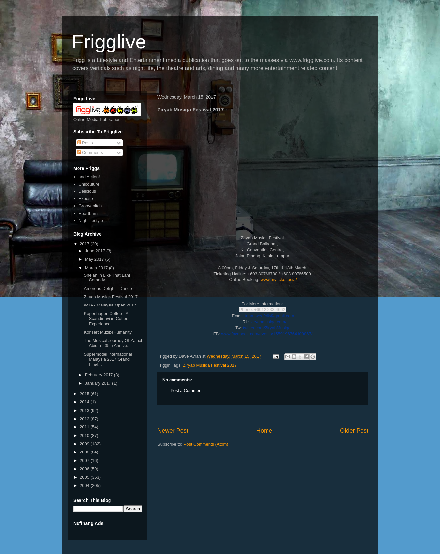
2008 (85, 452)
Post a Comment (187, 390)
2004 (85, 485)
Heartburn (88, 213)
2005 (85, 477)
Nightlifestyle (91, 220)
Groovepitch (90, 205)
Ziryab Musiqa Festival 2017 (210, 365)
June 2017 (95, 250)
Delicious (87, 191)
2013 (85, 410)
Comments (90, 152)
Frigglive (109, 42)
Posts (85, 142)
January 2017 (98, 383)
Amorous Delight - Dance (108, 288)
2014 (85, 401)
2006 (85, 468)
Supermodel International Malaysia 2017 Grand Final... (108, 359)
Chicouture (89, 184)
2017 (85, 243)
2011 (85, 426)
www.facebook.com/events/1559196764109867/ (267, 333)
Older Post (354, 430)
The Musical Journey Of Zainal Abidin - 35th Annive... (113, 343)
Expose (86, 198)
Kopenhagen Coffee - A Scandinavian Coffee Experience (106, 318)
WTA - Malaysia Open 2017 (110, 305)
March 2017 (97, 267)
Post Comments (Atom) (206, 444)
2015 (85, 393)
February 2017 (99, 374)
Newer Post (172, 430)
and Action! (89, 176)
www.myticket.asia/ (279, 279)
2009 (85, 443)
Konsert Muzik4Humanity (108, 332)
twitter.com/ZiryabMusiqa (267, 327)
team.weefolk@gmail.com (269, 315)
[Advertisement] (263, 415)
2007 (85, 460)
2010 (85, 435)
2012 (85, 418)
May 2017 (95, 259)
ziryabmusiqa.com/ (268, 321)
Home (264, 430)
